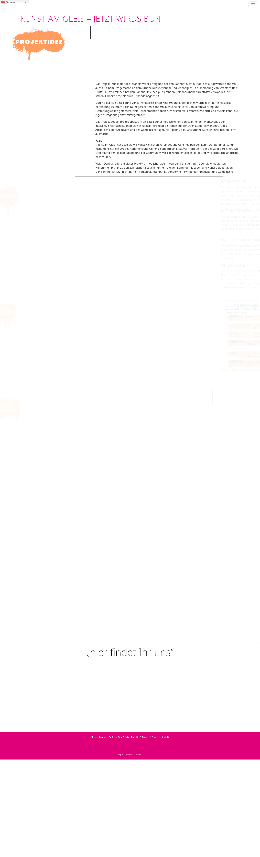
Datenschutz (136, 754)
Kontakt (165, 737)
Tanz (120, 737)
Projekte (135, 737)
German (8, 3)
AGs (127, 737)
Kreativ (102, 737)
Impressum (123, 754)
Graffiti (112, 737)
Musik (94, 737)
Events (145, 737)
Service (155, 737)
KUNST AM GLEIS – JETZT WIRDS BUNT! (93, 18)
